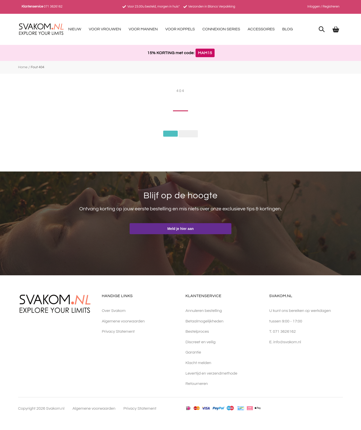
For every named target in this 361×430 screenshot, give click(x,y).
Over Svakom (114, 311)
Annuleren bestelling (204, 311)
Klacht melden (198, 363)
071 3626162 (53, 6)
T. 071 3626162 (282, 332)
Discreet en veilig (201, 342)
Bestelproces (197, 332)
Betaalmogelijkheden (205, 321)
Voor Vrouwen (105, 29)
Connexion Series (221, 29)
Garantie (193, 353)
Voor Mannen (143, 29)
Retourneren (197, 384)
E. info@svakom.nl (285, 342)
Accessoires (261, 29)
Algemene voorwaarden (123, 321)
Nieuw (74, 29)
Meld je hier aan (180, 229)
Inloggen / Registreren (323, 6)
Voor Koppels (180, 29)
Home (23, 67)
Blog (287, 29)
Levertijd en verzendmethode (211, 373)
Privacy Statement (118, 332)
